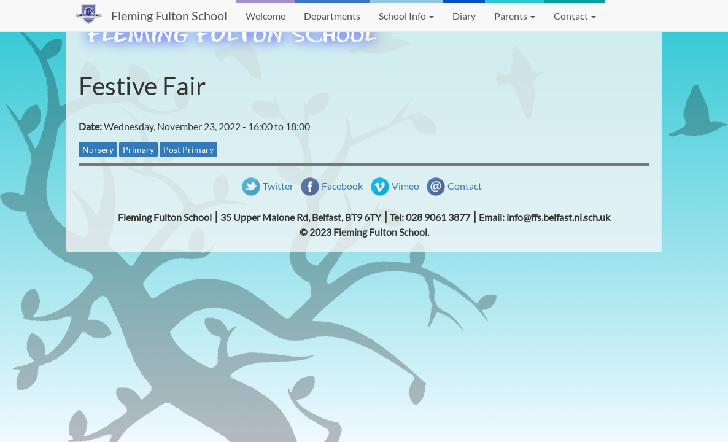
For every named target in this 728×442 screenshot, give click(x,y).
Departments (332, 15)
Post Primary (188, 149)
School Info (406, 15)
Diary (464, 15)
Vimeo (405, 186)
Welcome (265, 15)
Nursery (98, 149)
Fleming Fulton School (169, 15)
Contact (575, 15)
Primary (138, 149)
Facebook (342, 186)
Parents (514, 15)
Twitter (278, 186)
